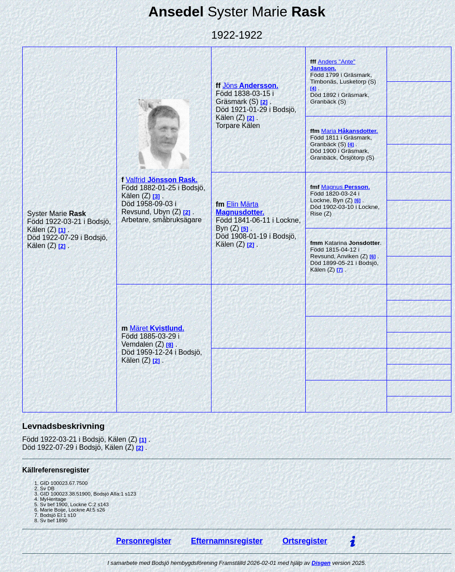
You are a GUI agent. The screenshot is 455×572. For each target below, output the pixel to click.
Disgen (321, 563)
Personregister (143, 540)
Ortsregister (305, 540)
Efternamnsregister (227, 540)
